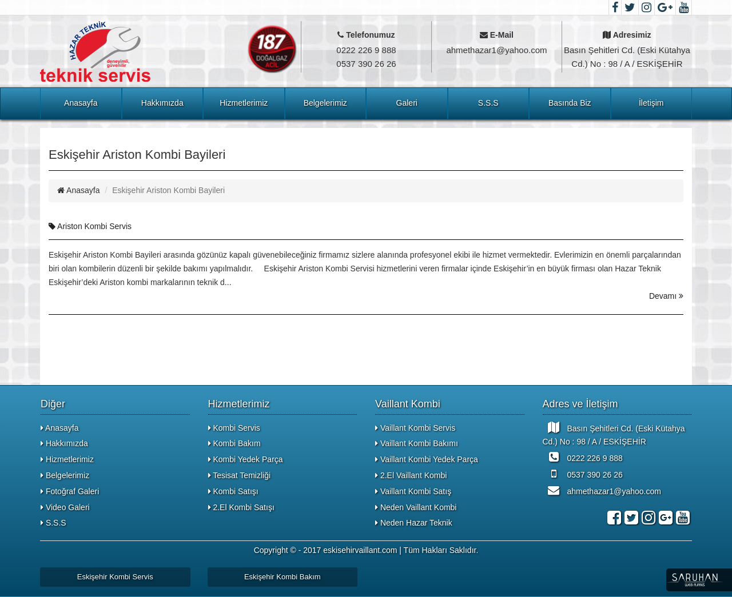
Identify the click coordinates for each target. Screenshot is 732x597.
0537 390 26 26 (583, 473)
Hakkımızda (162, 102)
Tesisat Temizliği (239, 475)
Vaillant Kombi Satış (413, 491)
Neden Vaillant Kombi (415, 507)
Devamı (666, 295)
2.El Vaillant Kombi (411, 475)
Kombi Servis (234, 427)
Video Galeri (65, 507)
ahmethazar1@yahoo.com (602, 490)
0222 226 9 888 (583, 457)
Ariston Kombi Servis (90, 226)
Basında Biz (569, 102)
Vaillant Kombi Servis (415, 427)
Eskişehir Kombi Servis (115, 576)
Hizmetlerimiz (244, 102)
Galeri (406, 102)
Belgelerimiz (325, 102)
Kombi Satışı (233, 491)
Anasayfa (80, 102)
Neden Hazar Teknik (413, 522)
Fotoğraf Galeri (70, 491)
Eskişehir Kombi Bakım (282, 576)
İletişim (651, 102)
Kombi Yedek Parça (245, 459)
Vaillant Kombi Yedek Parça (426, 459)
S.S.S (488, 102)
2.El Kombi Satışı (241, 507)
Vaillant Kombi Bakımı (416, 443)
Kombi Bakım (234, 443)
